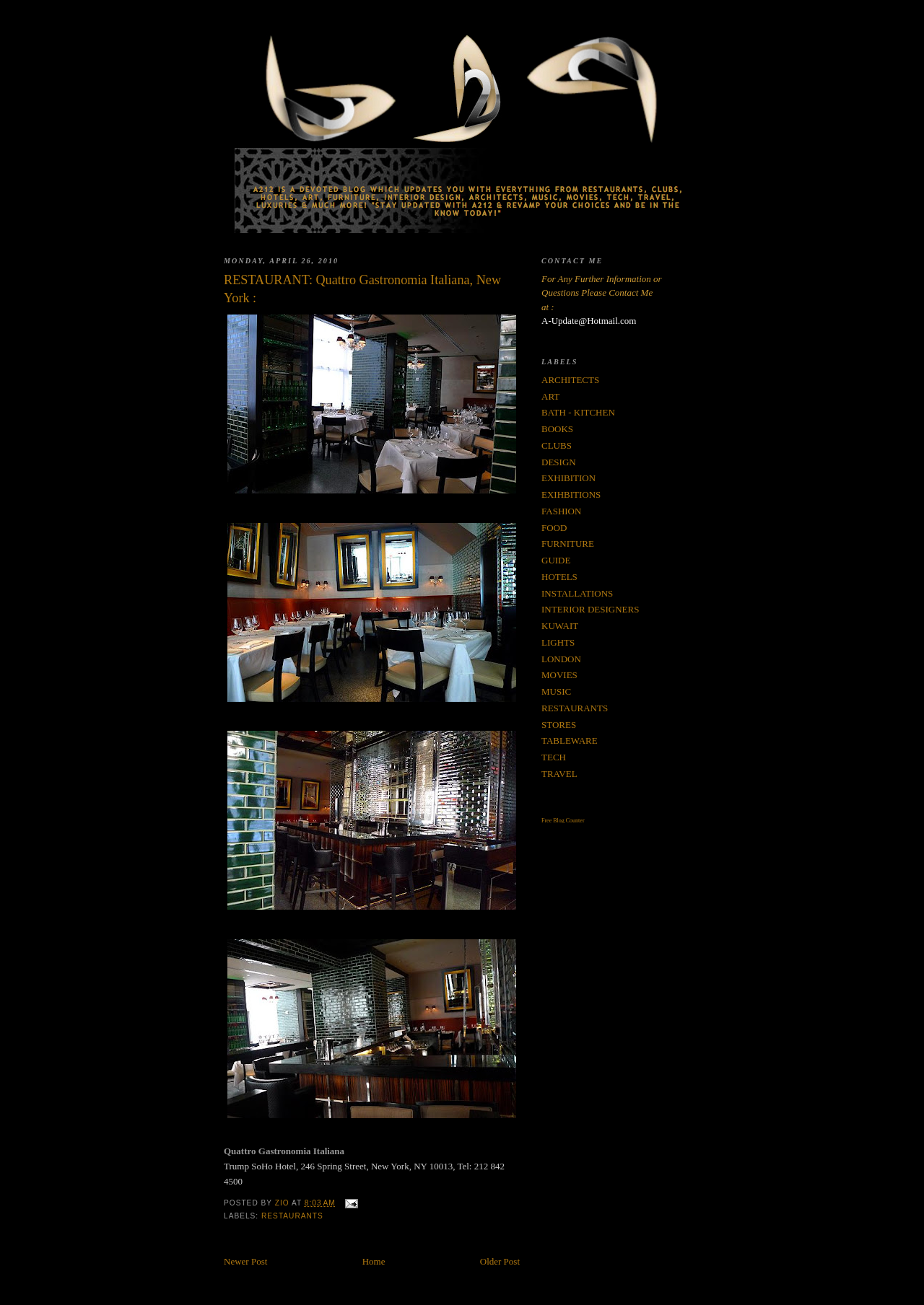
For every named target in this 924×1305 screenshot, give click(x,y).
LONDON (561, 659)
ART (550, 396)
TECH (553, 757)
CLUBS (556, 445)
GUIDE (555, 560)
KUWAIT (559, 625)
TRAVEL (559, 773)
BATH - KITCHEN (578, 412)
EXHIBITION (568, 478)
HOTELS (559, 576)
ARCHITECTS (570, 379)
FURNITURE (567, 543)
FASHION (561, 511)
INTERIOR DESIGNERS (590, 609)
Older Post (500, 1261)
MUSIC (556, 691)
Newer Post (245, 1261)
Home (373, 1261)
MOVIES (559, 674)
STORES (558, 724)
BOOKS (557, 428)
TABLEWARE (569, 740)
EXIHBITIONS (571, 494)
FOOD (554, 527)
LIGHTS (558, 642)
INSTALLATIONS (577, 593)
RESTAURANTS (292, 1216)
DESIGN (558, 462)
